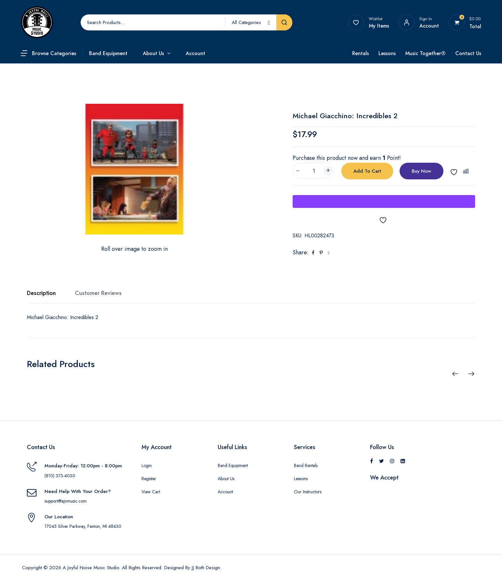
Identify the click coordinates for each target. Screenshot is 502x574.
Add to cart (367, 171)
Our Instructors (307, 491)
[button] (467, 171)
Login (147, 465)
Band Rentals (306, 465)
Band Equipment (108, 53)
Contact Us (468, 53)
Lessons (387, 53)
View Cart (151, 491)
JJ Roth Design (206, 567)
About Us (153, 53)
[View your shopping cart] (456, 22)
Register (149, 478)
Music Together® (425, 53)
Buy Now (421, 171)
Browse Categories (54, 53)
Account (195, 53)
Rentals (360, 53)
